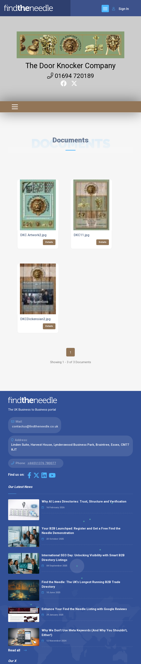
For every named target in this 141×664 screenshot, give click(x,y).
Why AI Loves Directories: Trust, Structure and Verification (84, 501)
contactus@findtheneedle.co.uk (35, 426)
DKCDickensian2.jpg (35, 319)
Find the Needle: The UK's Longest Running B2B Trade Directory (81, 584)
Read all (17, 650)
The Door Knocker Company (70, 65)
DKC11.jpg (81, 235)
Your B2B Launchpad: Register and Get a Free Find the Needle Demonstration (81, 531)
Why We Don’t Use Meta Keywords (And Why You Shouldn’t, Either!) (84, 632)
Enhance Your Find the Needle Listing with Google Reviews (84, 609)
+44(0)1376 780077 (41, 463)
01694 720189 (70, 75)
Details (49, 242)
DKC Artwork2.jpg (33, 235)
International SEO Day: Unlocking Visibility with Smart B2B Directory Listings (83, 557)
